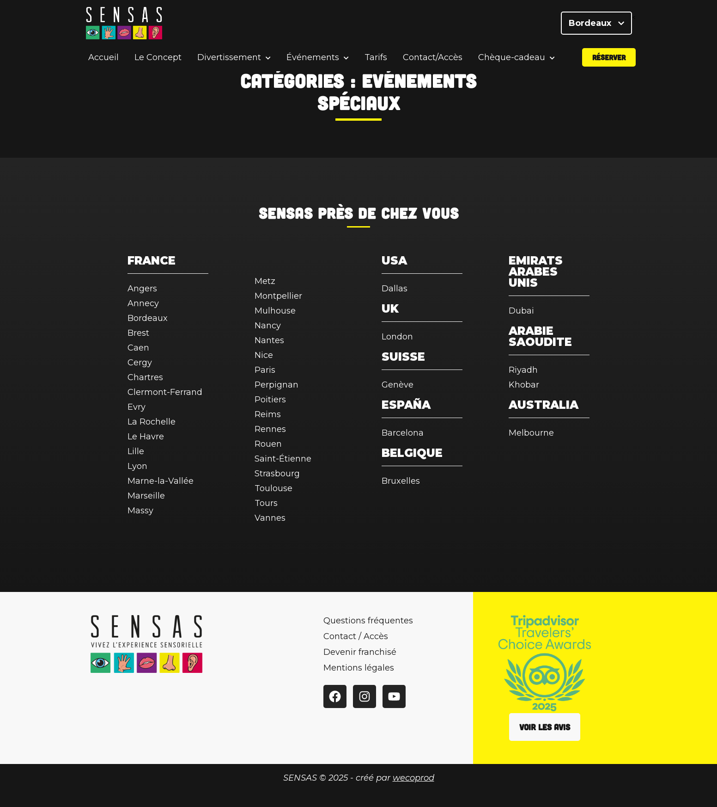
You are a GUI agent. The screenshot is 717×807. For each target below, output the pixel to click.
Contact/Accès (432, 57)
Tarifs (376, 57)
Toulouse (273, 488)
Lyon (137, 466)
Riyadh (523, 370)
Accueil (103, 57)
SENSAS (286, 213)
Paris (265, 370)
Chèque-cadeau (511, 57)
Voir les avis (544, 727)
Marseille (146, 496)
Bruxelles (401, 481)
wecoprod (413, 778)
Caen (138, 348)
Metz (265, 281)
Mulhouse (275, 311)
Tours (266, 503)
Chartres (145, 377)
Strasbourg (277, 473)
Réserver (609, 57)
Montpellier (278, 296)
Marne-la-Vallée (161, 481)
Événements (312, 57)
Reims (268, 414)
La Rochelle (152, 422)
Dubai (521, 311)
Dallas (394, 288)
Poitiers (270, 399)
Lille (136, 451)
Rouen (268, 444)
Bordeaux (596, 23)
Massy (140, 510)
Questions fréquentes (368, 621)
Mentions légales (358, 668)
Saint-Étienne (283, 459)
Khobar (524, 385)
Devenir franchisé (359, 652)
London (397, 337)
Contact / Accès (355, 636)
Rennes (270, 429)
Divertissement (229, 57)
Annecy (143, 303)
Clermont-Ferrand (165, 392)
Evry (137, 407)
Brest (138, 333)
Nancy (268, 325)
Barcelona (403, 433)
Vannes (270, 518)
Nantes (269, 340)
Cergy (140, 362)
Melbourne (531, 433)
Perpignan (276, 385)
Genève (397, 385)
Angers (142, 288)
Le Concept (158, 57)
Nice (264, 355)
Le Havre (146, 436)
